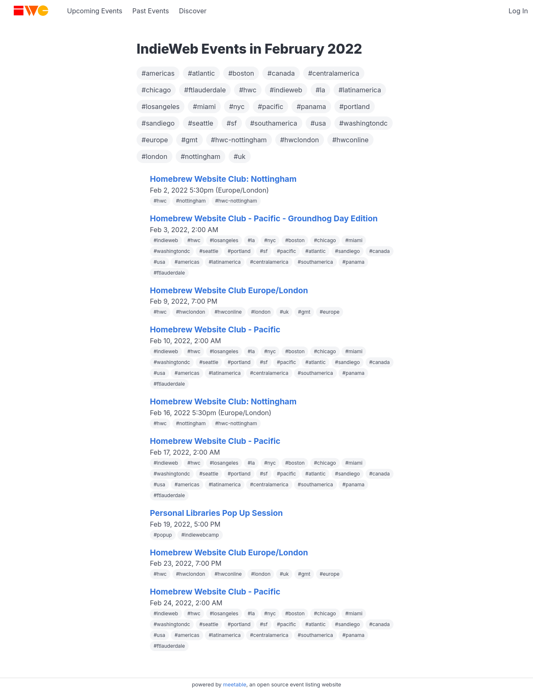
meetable (235, 684)
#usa (318, 123)
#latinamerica (360, 90)
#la (320, 90)
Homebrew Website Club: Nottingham (223, 179)
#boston (241, 73)
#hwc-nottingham (239, 140)
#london (154, 156)
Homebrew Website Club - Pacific (215, 329)
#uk (239, 156)
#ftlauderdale (205, 90)
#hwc (248, 90)
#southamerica (273, 123)
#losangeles (160, 106)
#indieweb (286, 90)
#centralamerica (333, 73)
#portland (354, 106)
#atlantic (201, 73)
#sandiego (158, 123)
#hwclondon (299, 140)
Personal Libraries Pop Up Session (216, 513)
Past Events (150, 11)
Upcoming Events (94, 11)
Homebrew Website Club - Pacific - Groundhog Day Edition (264, 218)
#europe (155, 140)
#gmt (189, 140)
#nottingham (200, 156)
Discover (193, 11)
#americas (158, 73)
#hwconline (350, 140)
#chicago (156, 90)
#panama (311, 106)
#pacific (270, 106)
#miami (204, 106)
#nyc (236, 106)
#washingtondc (363, 123)
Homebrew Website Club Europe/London (229, 290)
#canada (281, 73)
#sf (232, 123)
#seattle (200, 123)
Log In (518, 11)
